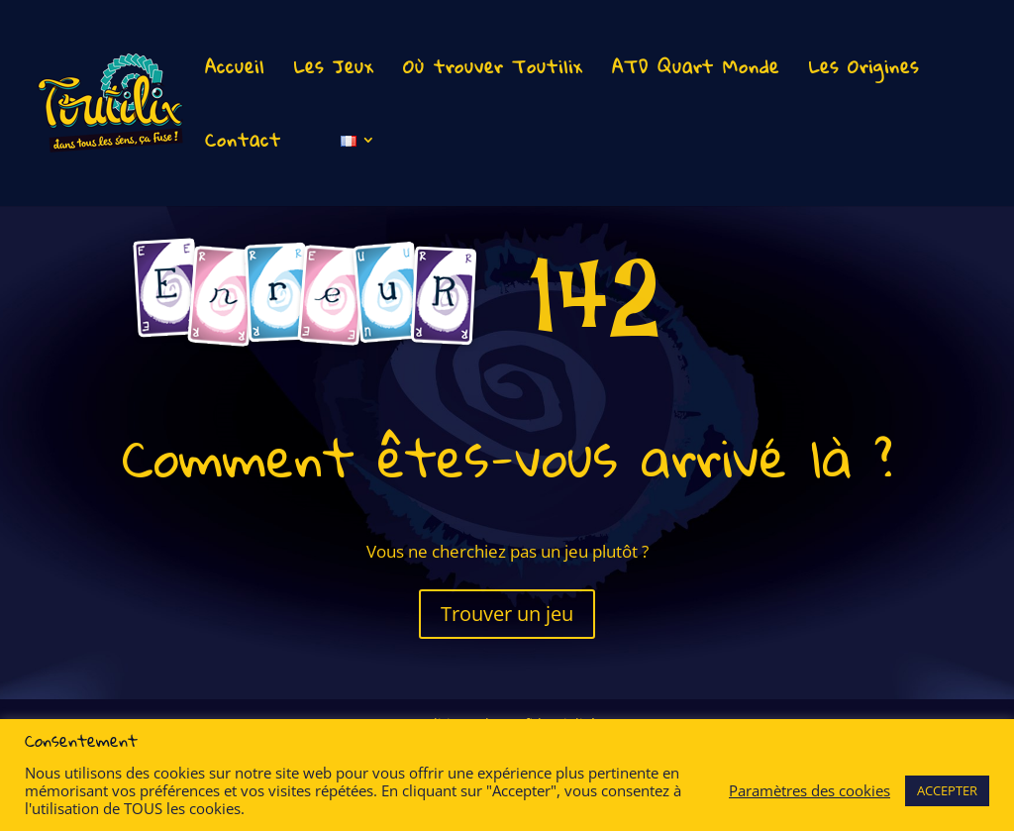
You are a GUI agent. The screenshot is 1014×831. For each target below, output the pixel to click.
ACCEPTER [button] (947, 790)
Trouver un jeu (507, 613)
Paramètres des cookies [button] (809, 790)
